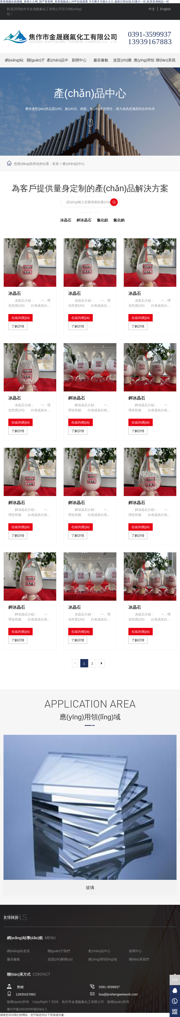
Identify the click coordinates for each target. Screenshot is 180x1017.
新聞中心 (79, 60)
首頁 (55, 164)
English (165, 9)
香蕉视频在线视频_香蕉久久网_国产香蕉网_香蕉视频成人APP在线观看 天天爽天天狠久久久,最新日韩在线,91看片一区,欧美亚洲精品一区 (84, 1)
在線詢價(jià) (20, 318)
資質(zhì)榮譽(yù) (122, 62)
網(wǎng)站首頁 (14, 62)
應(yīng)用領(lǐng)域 (144, 62)
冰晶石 (65, 220)
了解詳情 (17, 326)
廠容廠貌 (100, 60)
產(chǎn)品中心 (57, 62)
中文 (152, 9)
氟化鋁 (102, 220)
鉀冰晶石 (84, 220)
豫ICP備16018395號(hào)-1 (27, 1009)
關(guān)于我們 (36, 62)
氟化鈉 (118, 220)
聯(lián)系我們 (165, 62)
